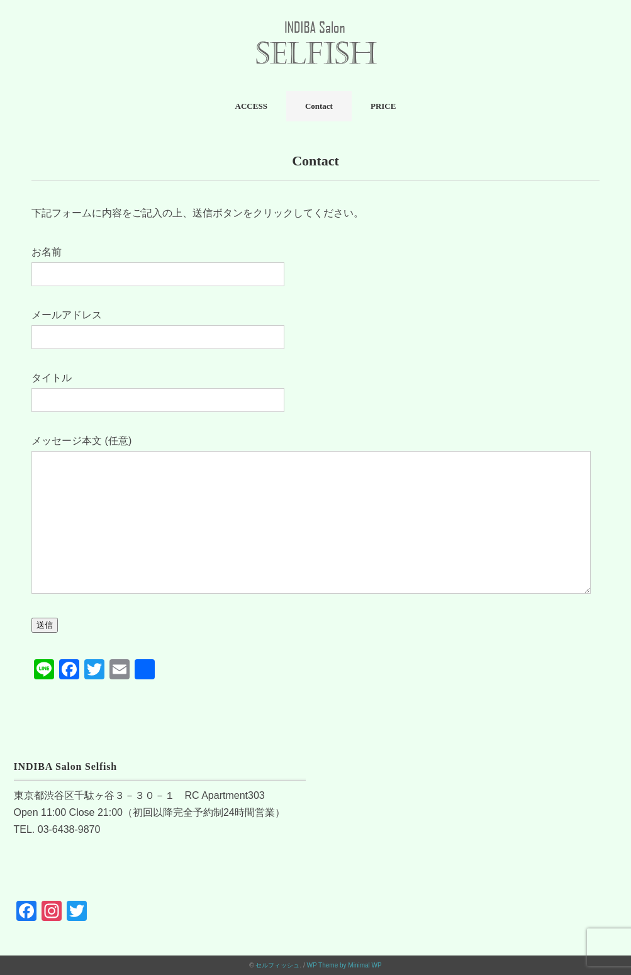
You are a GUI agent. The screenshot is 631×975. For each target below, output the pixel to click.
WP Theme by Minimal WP (344, 965)
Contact (319, 106)
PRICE (383, 106)
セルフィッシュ (277, 965)
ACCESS (251, 106)
